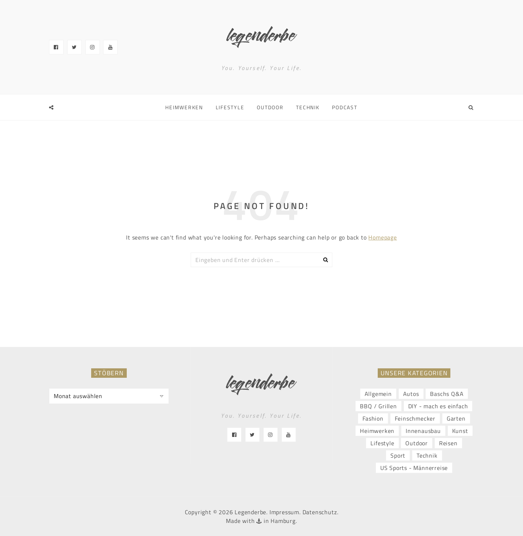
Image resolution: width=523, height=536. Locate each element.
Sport (397, 455)
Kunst (460, 430)
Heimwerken (184, 107)
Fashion (373, 418)
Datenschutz (320, 512)
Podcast (344, 107)
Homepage (382, 237)
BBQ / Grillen (378, 406)
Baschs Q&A (446, 393)
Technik (307, 107)
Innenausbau (423, 430)
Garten (456, 418)
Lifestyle (230, 107)
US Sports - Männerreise (414, 467)
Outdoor (270, 107)
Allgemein (378, 393)
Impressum (284, 512)
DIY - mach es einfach (438, 406)
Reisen (448, 443)
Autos (411, 393)
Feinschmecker (415, 418)
